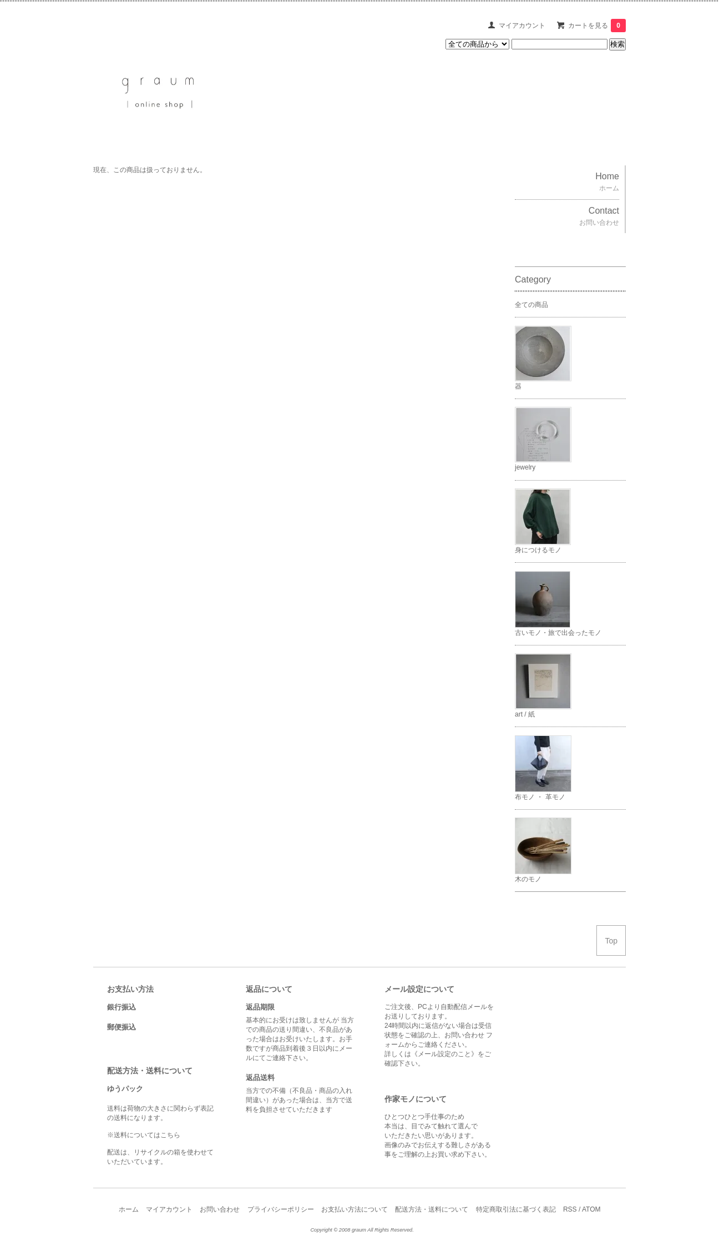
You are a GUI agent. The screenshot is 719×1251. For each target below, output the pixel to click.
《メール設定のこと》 (444, 1054)
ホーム (129, 1209)
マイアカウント (522, 25)
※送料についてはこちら (143, 1135)
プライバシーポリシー (280, 1209)
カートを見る (597, 25)
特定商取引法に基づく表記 (516, 1209)
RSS (570, 1209)
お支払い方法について (354, 1209)
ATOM (591, 1209)
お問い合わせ (220, 1209)
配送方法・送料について (431, 1209)
